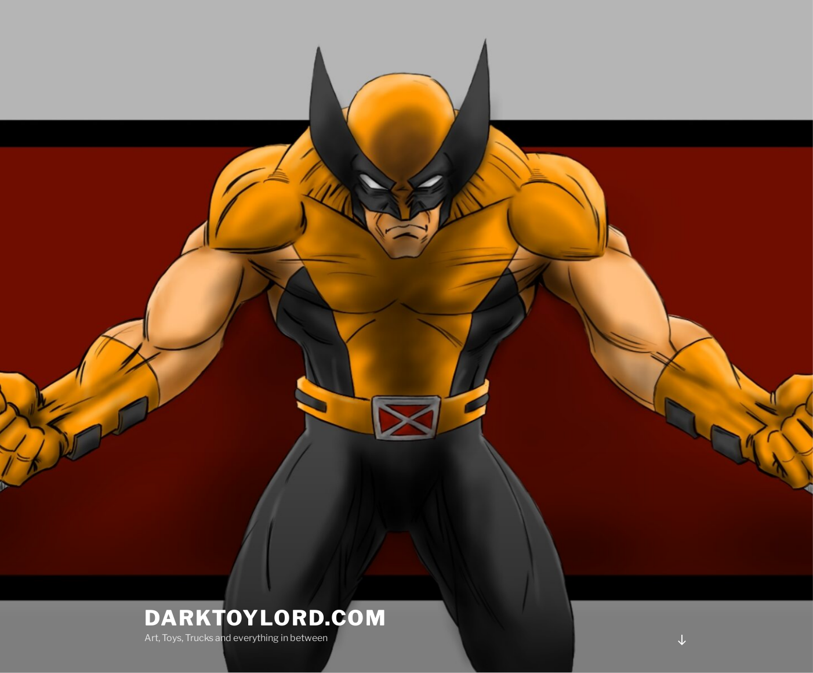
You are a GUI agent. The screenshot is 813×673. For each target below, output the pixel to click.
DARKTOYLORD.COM (265, 618)
